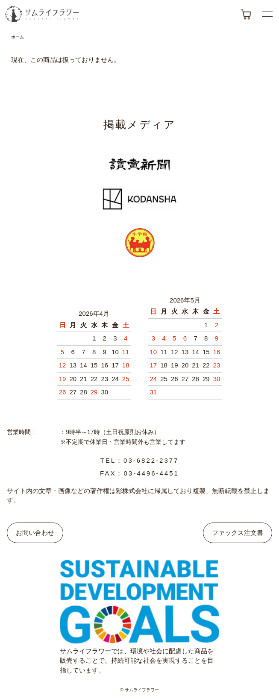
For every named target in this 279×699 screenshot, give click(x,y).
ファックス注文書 (237, 532)
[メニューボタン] (267, 14)
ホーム (17, 37)
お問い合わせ (35, 532)
